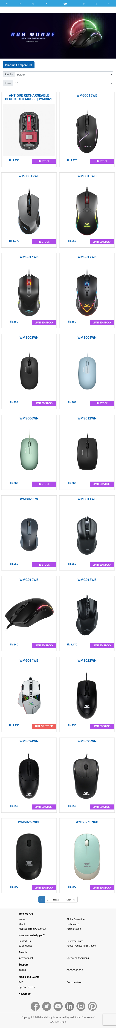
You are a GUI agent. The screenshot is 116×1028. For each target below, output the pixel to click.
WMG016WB (29, 257)
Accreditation (74, 928)
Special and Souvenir (78, 958)
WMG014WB (29, 660)
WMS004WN (86, 337)
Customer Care (75, 941)
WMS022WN (86, 660)
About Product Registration (81, 945)
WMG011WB (87, 499)
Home (22, 919)
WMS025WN (86, 741)
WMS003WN (28, 337)
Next (57, 899)
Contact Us (25, 941)
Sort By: (8, 74)
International (26, 958)
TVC (21, 982)
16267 (22, 970)
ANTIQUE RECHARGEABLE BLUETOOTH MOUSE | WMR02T (29, 97)
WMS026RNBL (29, 822)
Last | (70, 899)
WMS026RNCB (87, 822)
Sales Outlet (25, 945)
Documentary (74, 982)
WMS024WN (28, 741)
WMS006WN (28, 418)
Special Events (27, 987)
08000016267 (75, 970)
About (22, 924)
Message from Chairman (32, 928)
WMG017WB (87, 257)
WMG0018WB (86, 95)
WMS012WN (86, 418)
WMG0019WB (28, 176)
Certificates (73, 924)
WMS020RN (29, 499)
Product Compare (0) (18, 65)
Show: (7, 83)
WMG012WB (29, 580)
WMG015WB (87, 176)
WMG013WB (87, 580)
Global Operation (76, 919)
